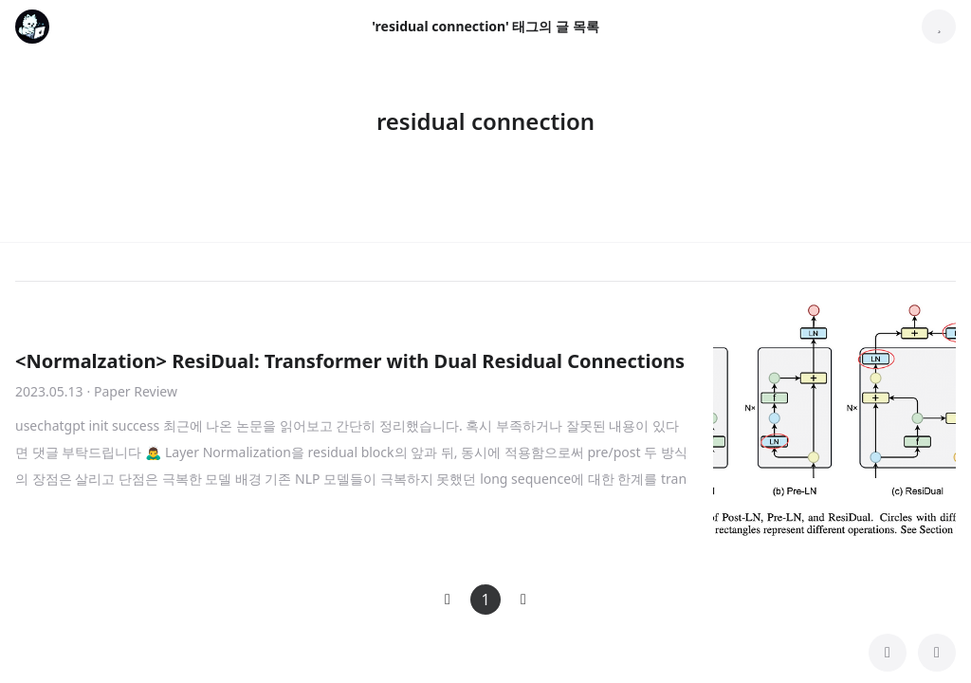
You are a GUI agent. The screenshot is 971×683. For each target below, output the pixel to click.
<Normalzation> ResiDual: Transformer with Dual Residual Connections (350, 361)
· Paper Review (132, 391)
